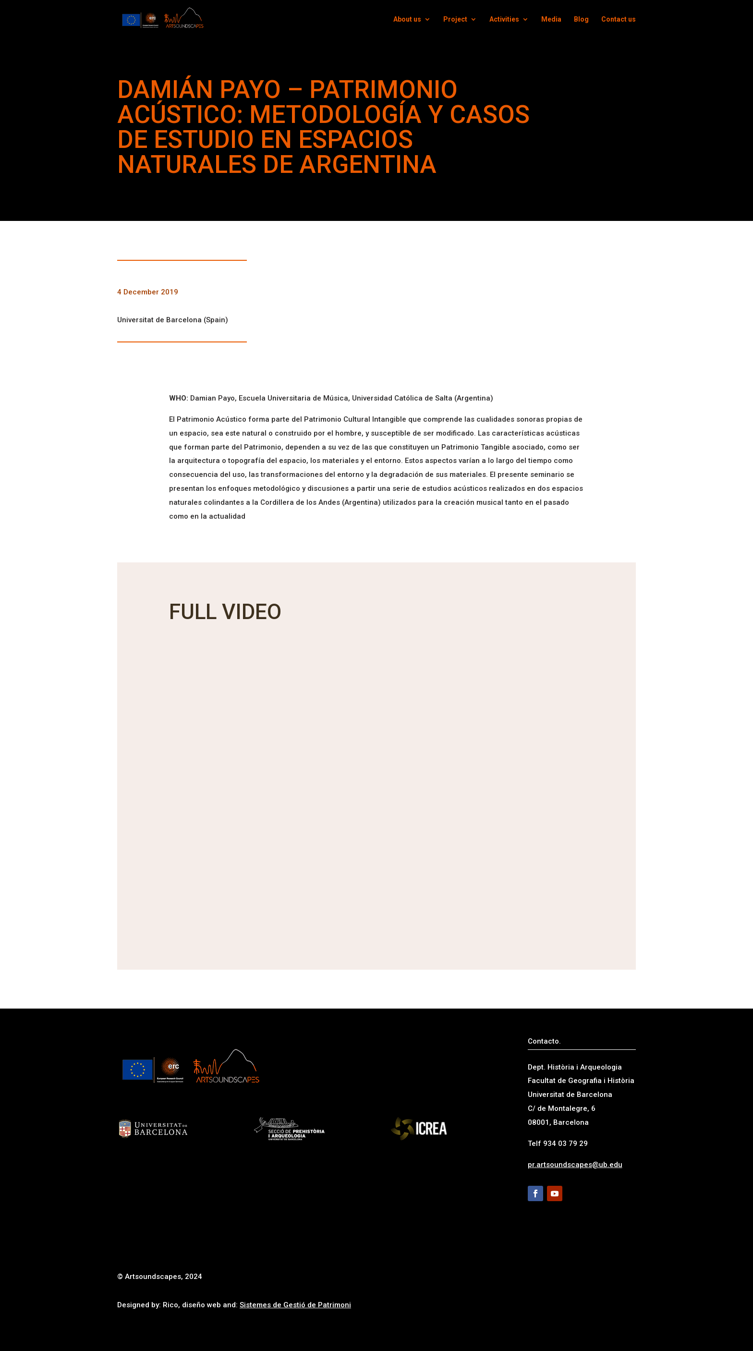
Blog (581, 19)
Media (551, 19)
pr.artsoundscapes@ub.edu (575, 1164)
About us (407, 19)
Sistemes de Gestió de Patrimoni (295, 1305)
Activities (504, 19)
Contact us (618, 19)
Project (455, 19)
